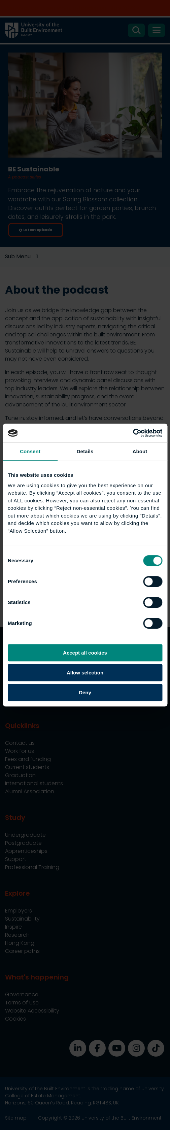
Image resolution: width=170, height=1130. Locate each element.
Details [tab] (85, 451)
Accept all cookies (85, 653)
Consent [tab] (30, 451)
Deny (85, 692)
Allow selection (85, 672)
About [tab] (140, 451)
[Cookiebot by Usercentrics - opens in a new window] (132, 433)
